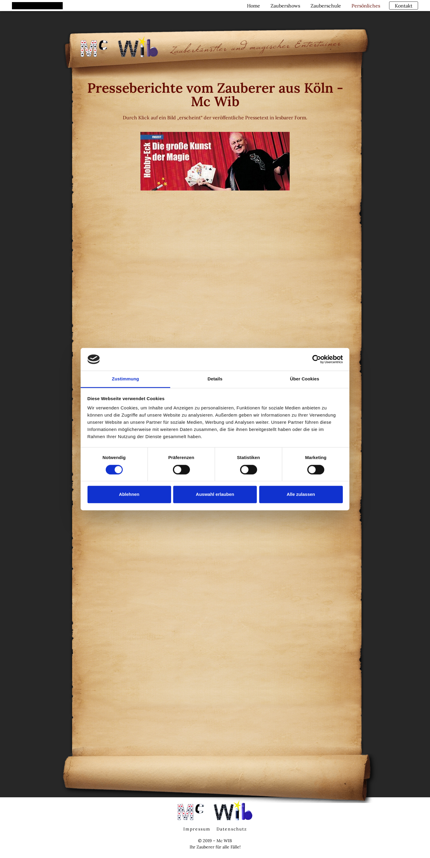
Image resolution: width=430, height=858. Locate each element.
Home (252, 5)
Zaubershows (284, 5)
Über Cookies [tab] (304, 379)
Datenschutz (231, 829)
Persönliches (365, 5)
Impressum (197, 829)
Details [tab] (215, 379)
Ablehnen (129, 494)
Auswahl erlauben (215, 494)
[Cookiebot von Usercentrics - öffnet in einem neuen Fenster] (317, 359)
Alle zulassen (301, 494)
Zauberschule (325, 5)
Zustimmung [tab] (125, 379)
